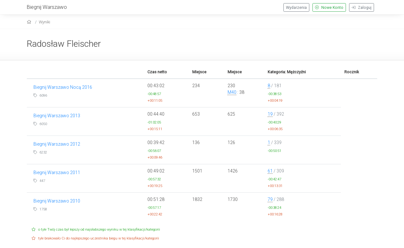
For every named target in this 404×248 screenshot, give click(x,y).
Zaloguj (361, 7)
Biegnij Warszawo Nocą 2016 (62, 87)
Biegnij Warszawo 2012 (56, 144)
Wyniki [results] (44, 22)
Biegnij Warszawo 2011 (56, 172)
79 (270, 199)
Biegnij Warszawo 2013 (56, 115)
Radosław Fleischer (64, 44)
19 (270, 114)
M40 (232, 92)
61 (270, 170)
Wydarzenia (296, 7)
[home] (30, 22)
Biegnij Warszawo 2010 (56, 200)
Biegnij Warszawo (47, 7)
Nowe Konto (329, 7)
